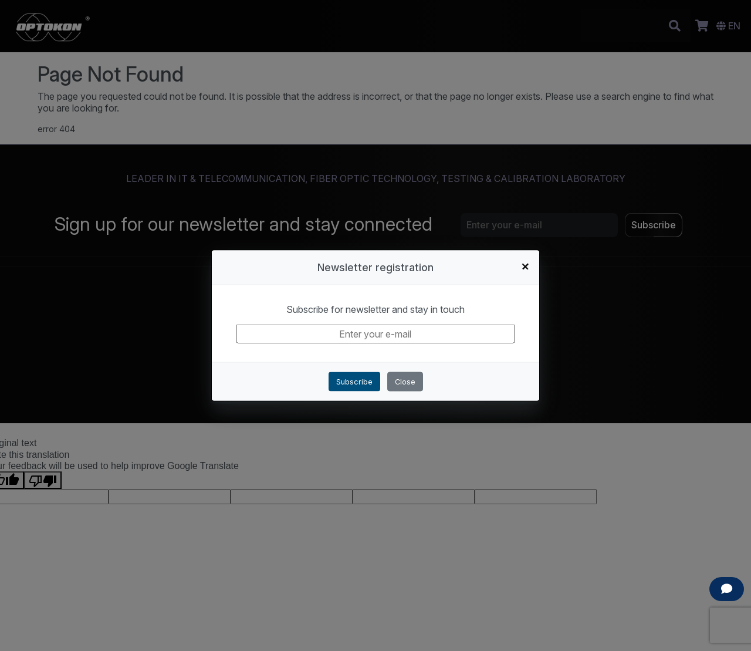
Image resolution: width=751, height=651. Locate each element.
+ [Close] (525, 265)
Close (405, 381)
